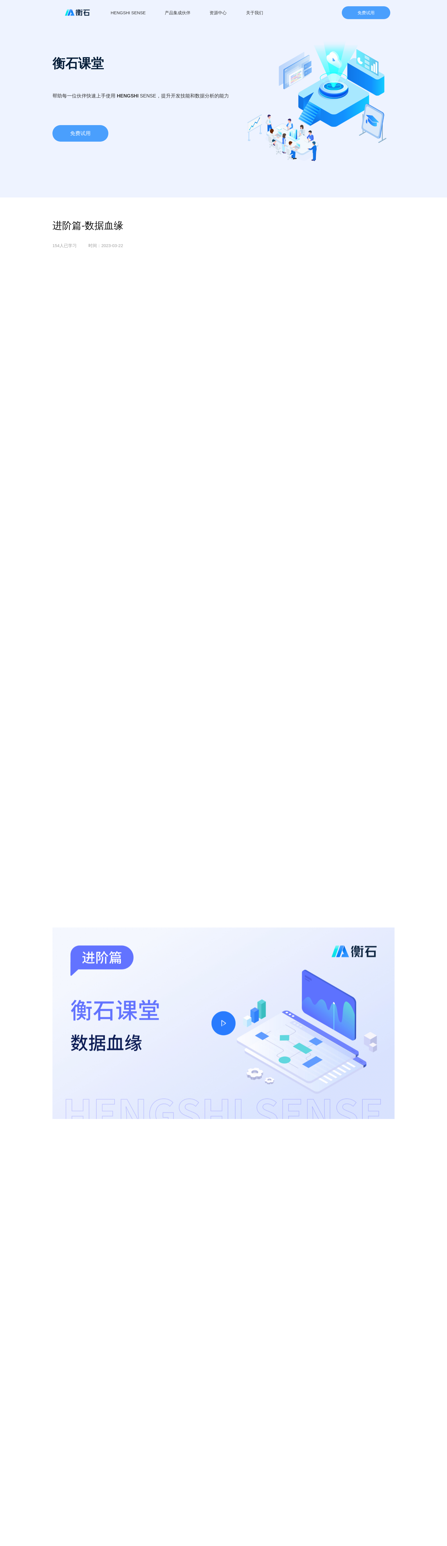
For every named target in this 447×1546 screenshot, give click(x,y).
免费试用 (366, 12)
